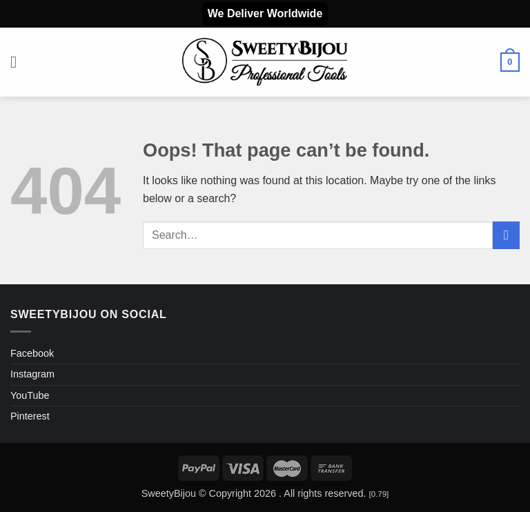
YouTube (30, 395)
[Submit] (506, 234)
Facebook (32, 353)
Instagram (32, 374)
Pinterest (30, 416)
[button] (18, 62)
